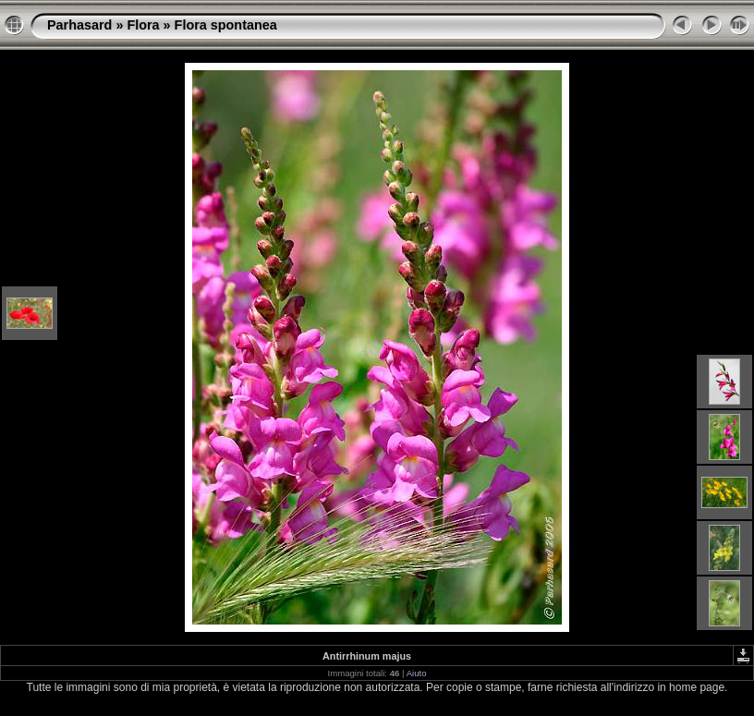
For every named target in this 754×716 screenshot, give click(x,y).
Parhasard (79, 25)
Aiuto (417, 673)
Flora (143, 25)
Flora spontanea (226, 25)
